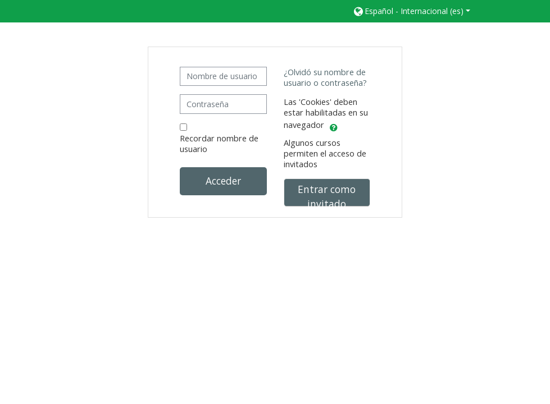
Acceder (223, 180)
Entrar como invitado (327, 194)
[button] (411, 11)
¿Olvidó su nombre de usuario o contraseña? (325, 77)
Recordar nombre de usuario (219, 143)
